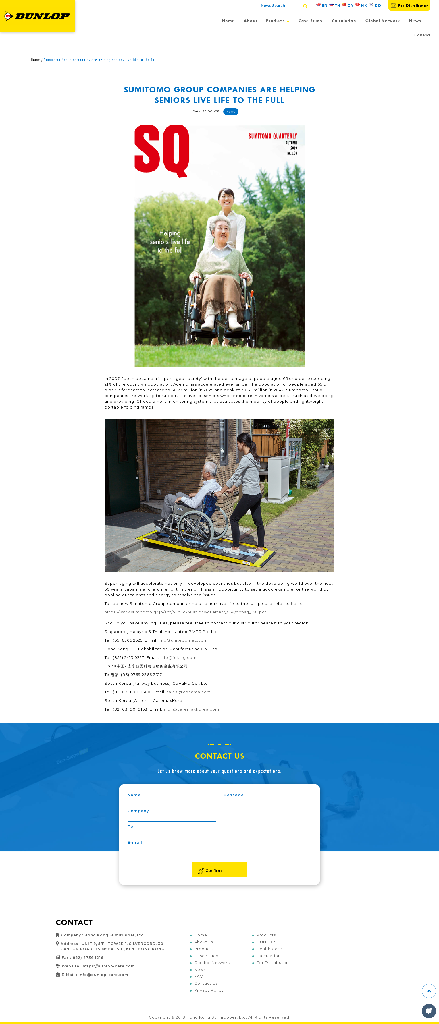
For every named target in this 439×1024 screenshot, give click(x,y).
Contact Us (206, 983)
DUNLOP (266, 942)
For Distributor (409, 5)
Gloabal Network (212, 962)
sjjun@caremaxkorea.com (191, 709)
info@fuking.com (178, 657)
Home (228, 20)
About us (203, 942)
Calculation (344, 20)
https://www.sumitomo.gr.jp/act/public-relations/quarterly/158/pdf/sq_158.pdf (185, 612)
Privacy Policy (209, 990)
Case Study (311, 20)
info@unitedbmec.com (183, 640)
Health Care (269, 948)
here (296, 603)
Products (278, 20)
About (250, 20)
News (415, 20)
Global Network (382, 20)
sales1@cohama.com (189, 692)
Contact (422, 35)
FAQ (198, 976)
